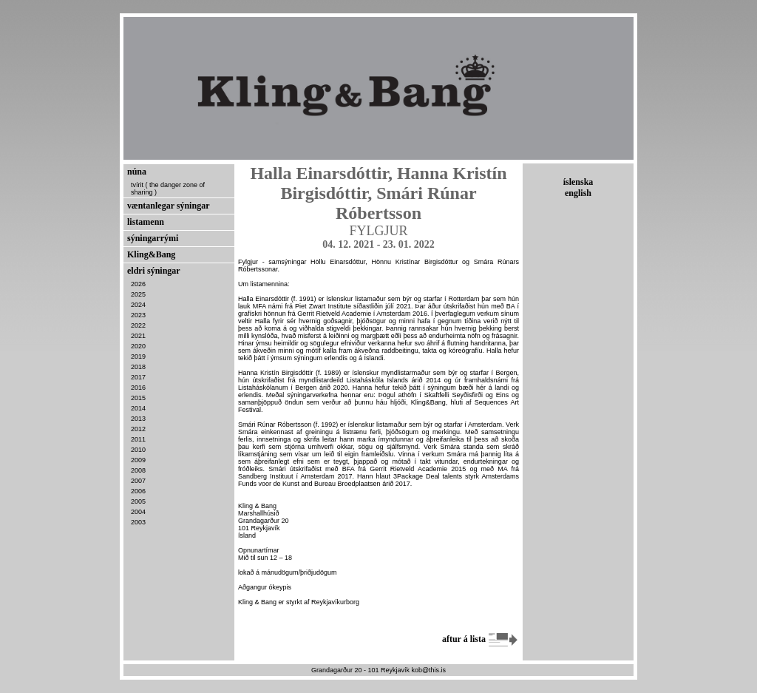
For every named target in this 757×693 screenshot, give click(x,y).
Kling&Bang (151, 254)
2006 (138, 491)
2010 (138, 449)
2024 (138, 304)
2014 (138, 408)
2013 (138, 418)
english (578, 193)
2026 (138, 284)
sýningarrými (152, 238)
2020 (138, 346)
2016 (138, 387)
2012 (138, 429)
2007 (138, 480)
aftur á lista (480, 639)
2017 (138, 377)
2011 (138, 439)
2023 (138, 315)
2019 (138, 356)
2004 (138, 511)
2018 (138, 367)
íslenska (578, 182)
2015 (138, 398)
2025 (138, 294)
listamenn (145, 222)
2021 (138, 335)
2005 (138, 501)
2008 (138, 470)
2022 (138, 325)
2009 (138, 460)
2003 (138, 522)
